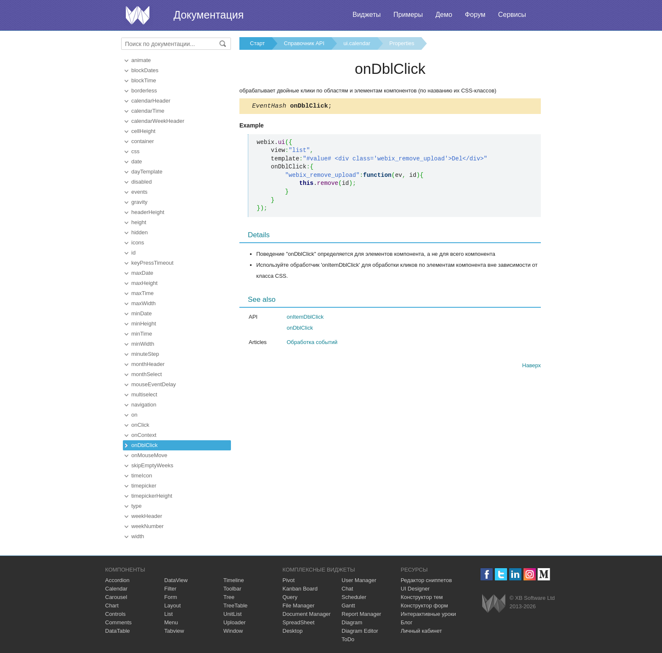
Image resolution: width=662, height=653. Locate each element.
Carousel (116, 597)
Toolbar (232, 588)
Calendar (116, 588)
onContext (143, 435)
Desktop (292, 631)
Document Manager (306, 614)
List (168, 614)
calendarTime (147, 111)
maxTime (142, 293)
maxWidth (143, 303)
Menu (171, 622)
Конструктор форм (424, 605)
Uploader (234, 622)
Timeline (233, 580)
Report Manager (361, 614)
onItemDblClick (305, 318)
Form (170, 597)
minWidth (142, 344)
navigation (143, 404)
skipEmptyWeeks (152, 465)
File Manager (298, 605)
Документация (209, 15)
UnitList (232, 614)
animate (141, 60)
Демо (443, 14)
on (134, 415)
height (138, 222)
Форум (475, 14)
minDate (141, 313)
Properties (401, 43)
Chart (112, 605)
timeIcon (141, 475)
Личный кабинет (421, 631)
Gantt (348, 605)
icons (137, 242)
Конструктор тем (422, 597)
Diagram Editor (360, 631)
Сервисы (512, 14)
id (133, 252)
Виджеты (367, 14)
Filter (170, 588)
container (142, 141)
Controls (115, 614)
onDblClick (144, 445)
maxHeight (144, 283)
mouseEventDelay (153, 384)
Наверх (531, 366)
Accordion (117, 580)
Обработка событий (312, 343)
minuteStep (145, 354)
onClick (140, 425)
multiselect (144, 394)
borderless (144, 90)
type (136, 506)
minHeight (143, 323)
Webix (493, 603)
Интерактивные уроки (428, 614)
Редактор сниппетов (426, 580)
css (135, 151)
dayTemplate (147, 171)
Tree (228, 597)
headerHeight (147, 212)
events (139, 192)
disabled (141, 182)
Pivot (288, 580)
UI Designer (415, 588)
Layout (172, 605)
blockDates (144, 70)
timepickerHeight (151, 496)
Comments (118, 622)
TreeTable (235, 605)
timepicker (143, 485)
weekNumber (147, 526)
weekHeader (146, 516)
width (137, 536)
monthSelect (146, 374)
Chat (347, 588)
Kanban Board (299, 588)
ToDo (348, 639)
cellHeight (143, 131)
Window (233, 631)
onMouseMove (149, 455)
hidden (139, 232)
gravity (139, 202)
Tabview (174, 631)
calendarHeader (151, 101)
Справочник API (304, 43)
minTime (141, 334)
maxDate (142, 273)
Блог (406, 622)
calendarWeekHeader (157, 121)
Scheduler (354, 597)
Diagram (352, 622)
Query (289, 597)
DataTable (117, 631)
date (136, 161)
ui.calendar (356, 43)
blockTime (143, 80)
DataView (175, 580)
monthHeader (148, 364)
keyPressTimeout (152, 263)
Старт (257, 43)
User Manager (359, 580)
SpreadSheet (298, 622)
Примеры (408, 14)
